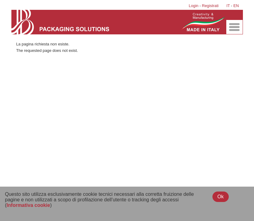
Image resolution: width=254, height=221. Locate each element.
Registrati (210, 5)
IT (228, 5)
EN (236, 5)
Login (193, 5)
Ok (220, 196)
